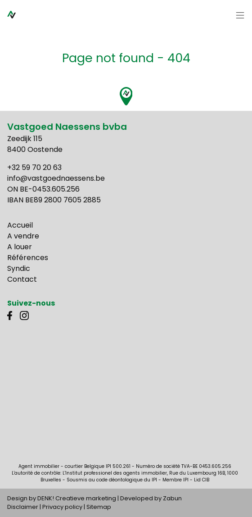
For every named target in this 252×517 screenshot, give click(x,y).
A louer (19, 247)
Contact (22, 279)
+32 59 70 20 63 (34, 167)
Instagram (24, 315)
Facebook (11, 315)
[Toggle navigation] (240, 15)
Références (27, 257)
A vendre (23, 236)
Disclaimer (22, 507)
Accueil (20, 225)
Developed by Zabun (151, 498)
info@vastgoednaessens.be (56, 178)
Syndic (18, 268)
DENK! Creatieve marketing (76, 498)
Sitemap (98, 507)
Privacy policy (62, 507)
